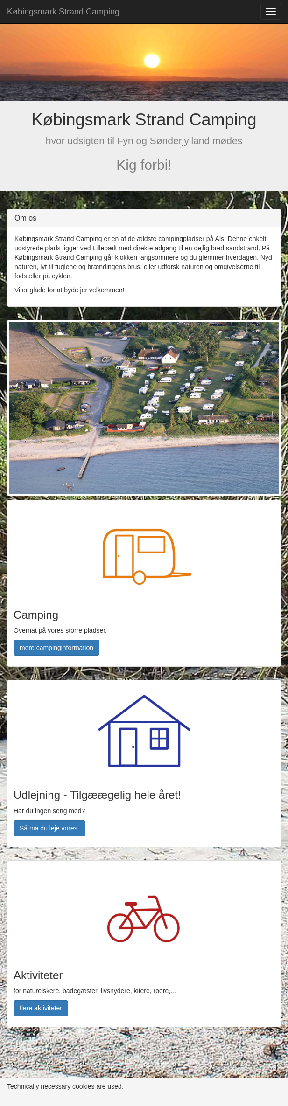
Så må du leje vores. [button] (49, 828)
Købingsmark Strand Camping (63, 11)
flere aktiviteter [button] (41, 1008)
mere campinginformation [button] (56, 647)
